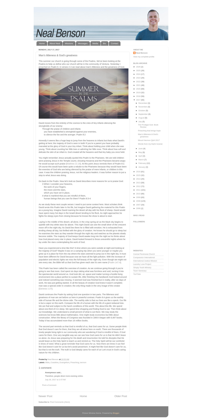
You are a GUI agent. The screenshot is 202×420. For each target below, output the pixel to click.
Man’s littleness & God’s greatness (148, 135)
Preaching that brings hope (149, 131)
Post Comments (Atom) (60, 402)
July (140, 122)
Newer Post (45, 396)
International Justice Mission (145, 261)
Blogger (116, 413)
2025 (138, 70)
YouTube (137, 274)
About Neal (55, 43)
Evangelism (64, 362)
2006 (138, 208)
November (143, 107)
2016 (138, 172)
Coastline (54, 362)
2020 (138, 89)
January (142, 167)
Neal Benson (142, 53)
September (143, 114)
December (143, 103)
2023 (138, 78)
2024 (138, 74)
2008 (138, 201)
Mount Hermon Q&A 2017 (149, 140)
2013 (138, 183)
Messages (83, 43)
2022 (138, 82)
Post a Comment (49, 385)
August (141, 118)
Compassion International (144, 257)
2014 (138, 179)
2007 (138, 205)
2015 (138, 175)
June (140, 149)
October (142, 110)
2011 (138, 190)
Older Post (120, 396)
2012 (138, 186)
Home (42, 43)
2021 (138, 85)
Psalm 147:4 (114, 262)
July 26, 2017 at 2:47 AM (55, 380)
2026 (138, 67)
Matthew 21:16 (73, 164)
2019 (138, 92)
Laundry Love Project (142, 264)
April (140, 156)
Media (95, 43)
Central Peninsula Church (144, 254)
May (140, 152)
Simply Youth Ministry (142, 267)
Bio (104, 43)
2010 (138, 194)
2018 (138, 96)
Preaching (74, 362)
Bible (47, 362)
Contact (114, 43)
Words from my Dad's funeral (150, 144)
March (141, 160)
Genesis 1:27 (45, 289)
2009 (138, 197)
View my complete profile (143, 57)
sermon (83, 362)
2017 (138, 100)
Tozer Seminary (139, 271)
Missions (69, 43)
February (142, 163)
